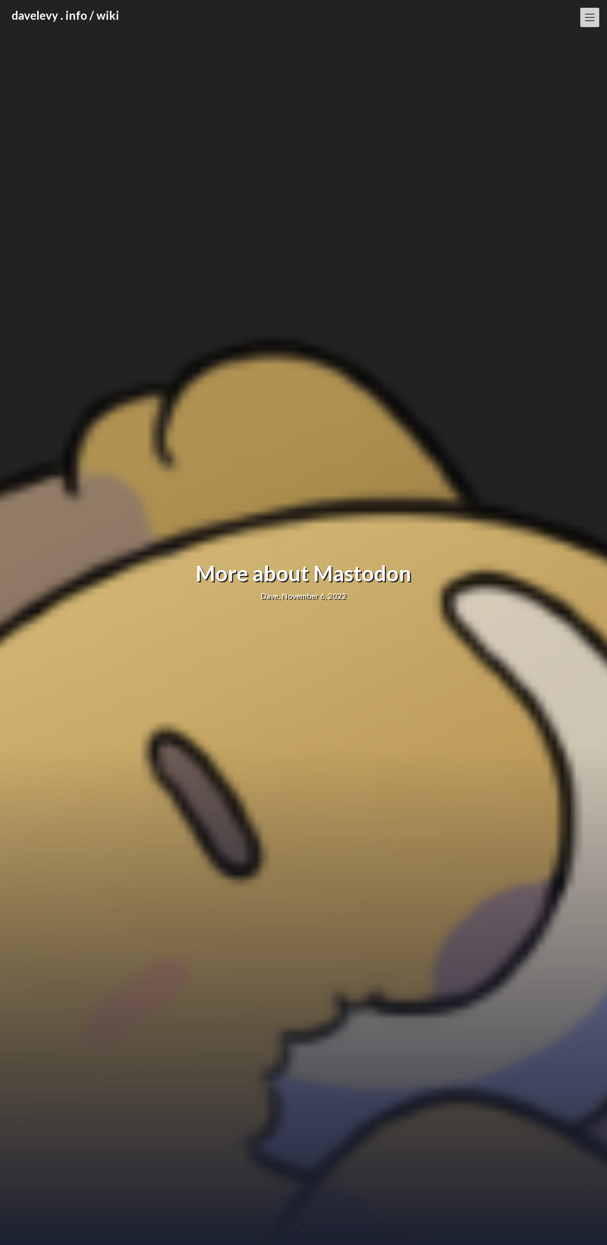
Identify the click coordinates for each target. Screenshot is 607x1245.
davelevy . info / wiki (65, 15)
